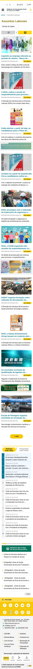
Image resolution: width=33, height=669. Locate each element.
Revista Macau (9, 637)
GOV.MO (7, 633)
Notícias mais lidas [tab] (9, 449)
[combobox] (10, 26)
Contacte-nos (24, 637)
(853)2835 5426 (23, 628)
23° (21, 5)
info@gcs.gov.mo (10, 625)
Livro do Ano (8, 640)
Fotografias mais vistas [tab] (24, 449)
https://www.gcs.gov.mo (12, 623)
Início (3, 15)
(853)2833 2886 (10, 628)
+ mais (28, 594)
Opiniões (23, 633)
